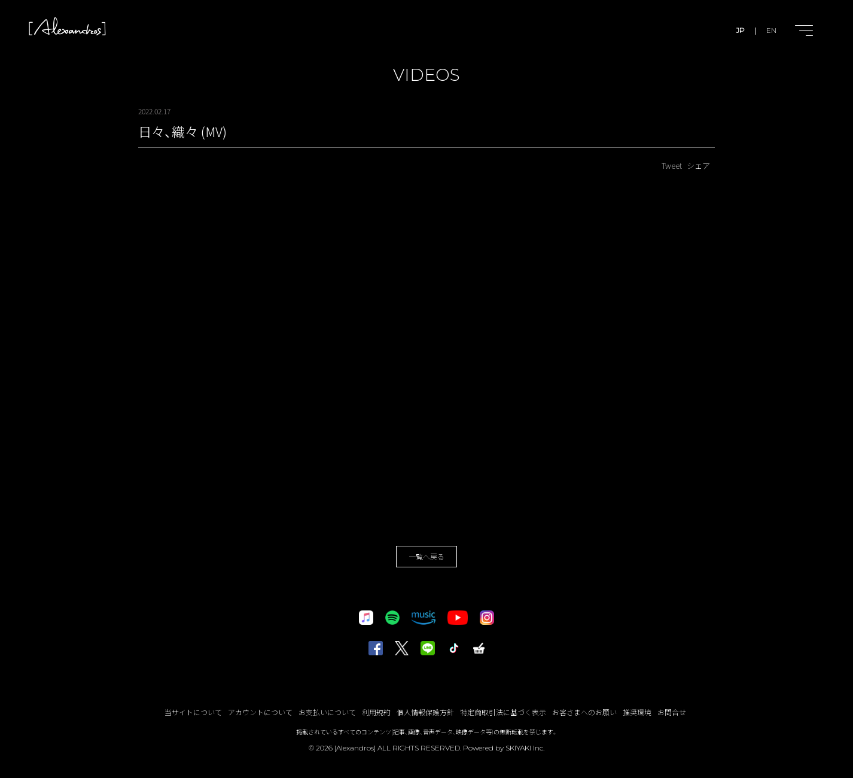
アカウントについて (260, 712)
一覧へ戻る (426, 556)
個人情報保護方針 (425, 712)
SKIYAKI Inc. (524, 747)
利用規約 (376, 712)
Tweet (672, 165)
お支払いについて (327, 712)
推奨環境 (637, 712)
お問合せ (671, 712)
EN (771, 30)
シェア (698, 165)
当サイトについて (193, 712)
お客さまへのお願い (584, 712)
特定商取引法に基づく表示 (503, 712)
